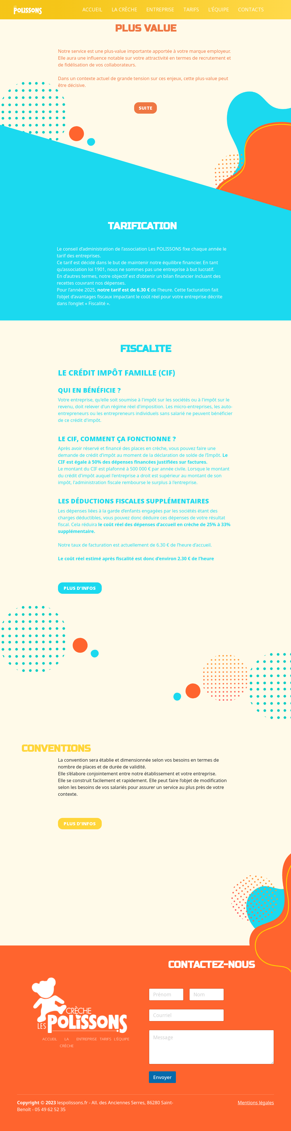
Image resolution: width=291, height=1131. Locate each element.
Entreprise (160, 9)
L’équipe (218, 9)
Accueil (92, 9)
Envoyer (162, 1077)
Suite (145, 108)
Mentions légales (256, 1102)
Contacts (251, 9)
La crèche (124, 9)
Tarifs (191, 9)
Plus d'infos (80, 588)
